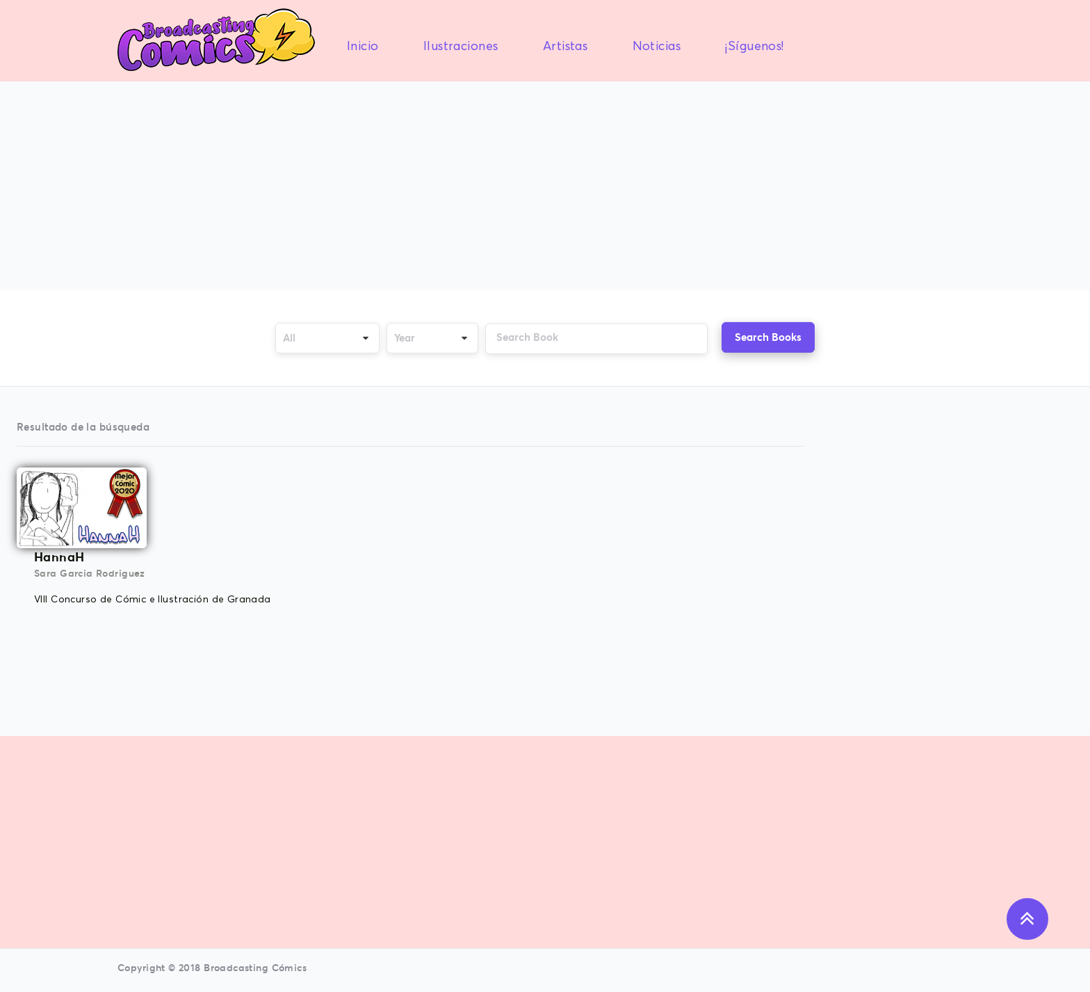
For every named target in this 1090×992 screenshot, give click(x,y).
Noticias (657, 46)
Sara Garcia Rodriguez (89, 573)
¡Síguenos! (754, 46)
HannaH (59, 557)
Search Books (768, 337)
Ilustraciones (460, 46)
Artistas (565, 46)
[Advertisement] (545, 187)
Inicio (363, 46)
